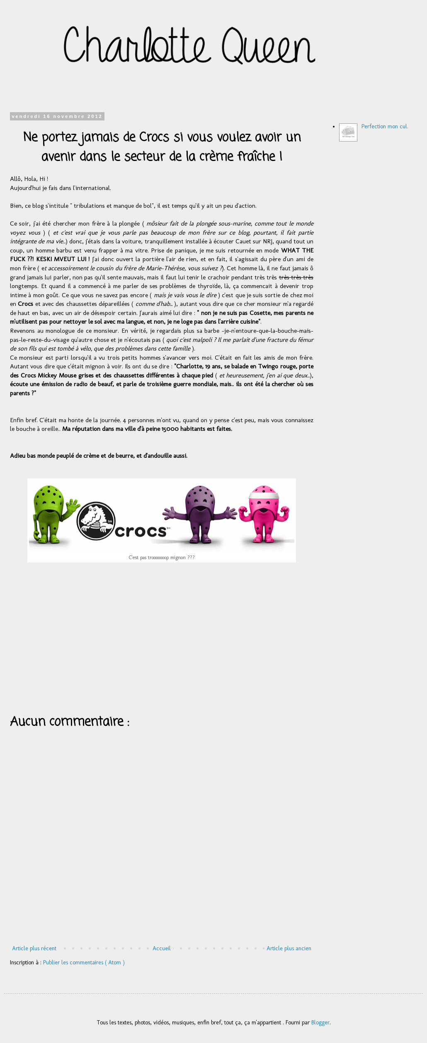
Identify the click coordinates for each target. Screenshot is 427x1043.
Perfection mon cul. (384, 126)
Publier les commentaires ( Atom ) (84, 962)
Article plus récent (34, 948)
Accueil (162, 948)
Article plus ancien (289, 948)
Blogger (320, 1022)
